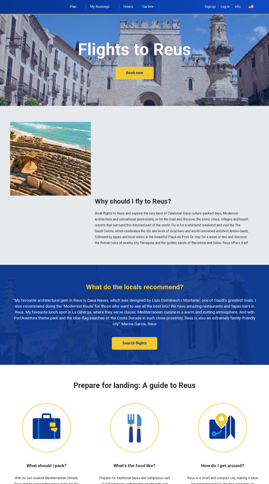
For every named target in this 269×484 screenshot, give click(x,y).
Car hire (148, 7)
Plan (75, 7)
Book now (134, 73)
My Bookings (102, 7)
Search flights (134, 343)
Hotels (128, 7)
